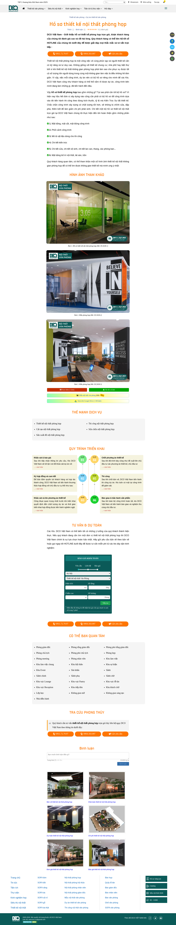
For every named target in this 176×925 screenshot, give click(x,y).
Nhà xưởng (146, 2)
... (34, 467)
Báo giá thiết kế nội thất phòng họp (101, 869)
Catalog (152, 886)
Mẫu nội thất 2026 (156, 893)
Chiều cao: (76, 595)
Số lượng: (99, 595)
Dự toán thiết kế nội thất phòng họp (60, 836)
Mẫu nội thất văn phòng (87, 395)
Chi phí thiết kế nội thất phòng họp (101, 836)
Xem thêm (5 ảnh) (67, 390)
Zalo (172, 47)
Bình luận (79, 30)
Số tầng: (99, 585)
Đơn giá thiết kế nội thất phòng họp (60, 869)
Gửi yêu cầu (115, 53)
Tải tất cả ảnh (109, 390)
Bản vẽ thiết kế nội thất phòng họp (59, 802)
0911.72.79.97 (60, 53)
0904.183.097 (88, 53)
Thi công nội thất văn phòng (76, 908)
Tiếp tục (105, 603)
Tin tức (156, 2)
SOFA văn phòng (112, 908)
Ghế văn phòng (111, 903)
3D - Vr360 (154, 900)
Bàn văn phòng (111, 898)
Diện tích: (76, 585)
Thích (69, 30)
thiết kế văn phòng (78, 903)
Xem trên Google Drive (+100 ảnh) (89, 401)
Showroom (133, 2)
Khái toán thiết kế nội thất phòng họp (102, 802)
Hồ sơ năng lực (155, 879)
